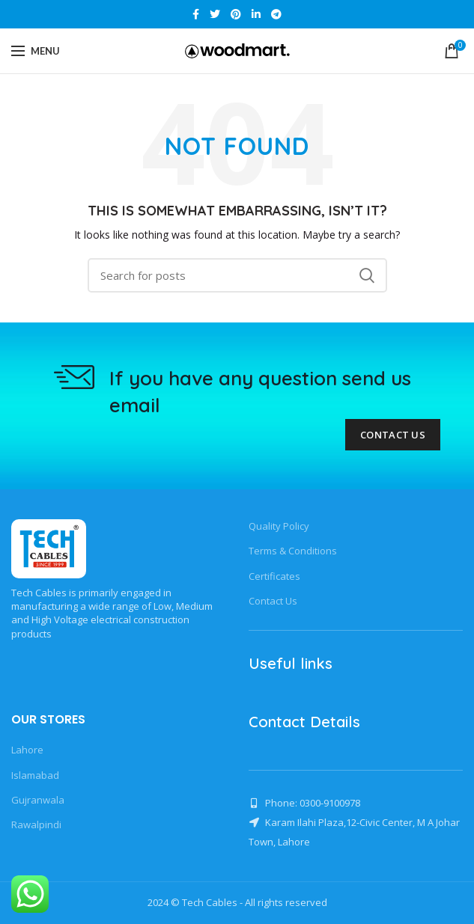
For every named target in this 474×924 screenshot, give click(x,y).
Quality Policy (279, 526)
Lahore (27, 749)
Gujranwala (37, 800)
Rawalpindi (36, 824)
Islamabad (35, 775)
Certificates (274, 576)
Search (367, 275)
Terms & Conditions (293, 550)
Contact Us (392, 434)
